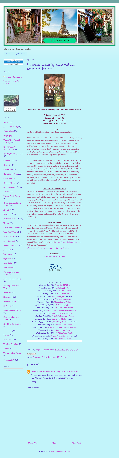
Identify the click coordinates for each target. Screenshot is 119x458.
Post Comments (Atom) (60, 451)
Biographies (9, 132)
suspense (7, 332)
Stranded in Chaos (63, 299)
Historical (7, 215)
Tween (6, 349)
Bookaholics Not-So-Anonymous (62, 310)
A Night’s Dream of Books (63, 316)
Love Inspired (9, 242)
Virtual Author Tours (12, 354)
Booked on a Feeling (63, 302)
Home (8, 54)
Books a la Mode (59, 319)
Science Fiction (10, 302)
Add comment (33, 387)
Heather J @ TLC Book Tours (44, 371)
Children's (8, 170)
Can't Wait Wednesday (13, 154)
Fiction (6, 192)
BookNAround (63, 293)
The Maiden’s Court (62, 339)
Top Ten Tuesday (11, 345)
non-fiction (8, 264)
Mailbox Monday (11, 246)
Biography (8, 136)
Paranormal (9, 268)
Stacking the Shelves (12, 325)
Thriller (6, 336)
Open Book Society (63, 324)
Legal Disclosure (20, 54)
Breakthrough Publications (9, 149)
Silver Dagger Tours (12, 311)
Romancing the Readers (62, 313)
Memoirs (7, 250)
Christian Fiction (11, 175)
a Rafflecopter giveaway (54, 256)
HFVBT (6, 211)
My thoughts (9, 255)
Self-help (7, 307)
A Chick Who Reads (64, 333)
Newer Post (33, 443)
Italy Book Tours (11, 233)
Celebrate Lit (9, 161)
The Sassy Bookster (61, 322)
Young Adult (9, 361)
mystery (7, 259)
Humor (6, 224)
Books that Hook (63, 330)
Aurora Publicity (11, 127)
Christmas (8, 179)
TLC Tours (61, 357)
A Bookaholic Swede (59, 336)
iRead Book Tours (11, 228)
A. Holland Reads (64, 291)
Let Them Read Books (63, 307)
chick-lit (7, 166)
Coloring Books (10, 184)
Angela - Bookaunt (14, 77)
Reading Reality (62, 288)
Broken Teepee (57, 296)
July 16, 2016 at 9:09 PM (67, 371)
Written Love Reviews (64, 305)
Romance (52, 357)
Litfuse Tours (9, 237)
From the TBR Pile (62, 285)
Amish (6, 123)
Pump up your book (12, 280)
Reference (8, 293)
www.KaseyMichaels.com (66, 242)
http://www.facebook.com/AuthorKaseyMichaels (48, 248)
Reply (34, 381)
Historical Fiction (40, 357)
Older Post (76, 443)
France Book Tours (12, 197)
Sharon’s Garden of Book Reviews (62, 327)
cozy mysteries (10, 188)
